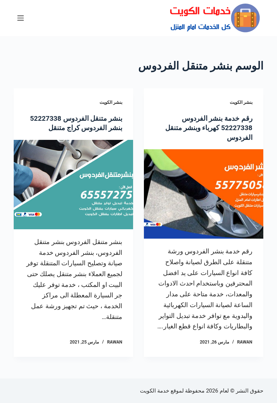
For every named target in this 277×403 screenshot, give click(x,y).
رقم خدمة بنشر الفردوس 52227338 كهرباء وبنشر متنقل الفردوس (206, 127)
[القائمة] (20, 18)
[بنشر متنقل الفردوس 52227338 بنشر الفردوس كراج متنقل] (73, 193)
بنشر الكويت (241, 102)
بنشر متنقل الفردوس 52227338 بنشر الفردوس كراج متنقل (74, 127)
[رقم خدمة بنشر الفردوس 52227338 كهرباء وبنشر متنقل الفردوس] (203, 193)
